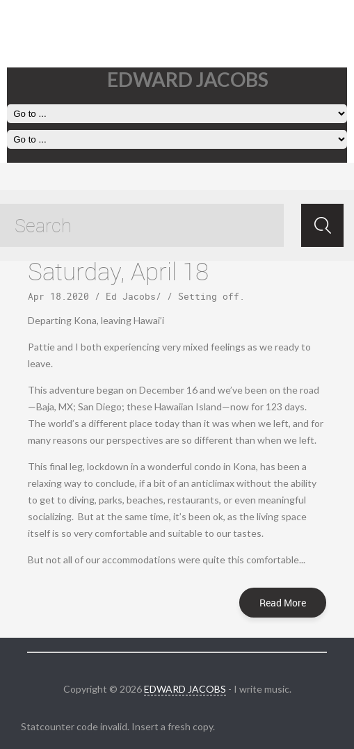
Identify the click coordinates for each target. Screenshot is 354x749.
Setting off (208, 296)
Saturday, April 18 (118, 271)
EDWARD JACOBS (185, 689)
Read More (282, 602)
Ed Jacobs (131, 296)
